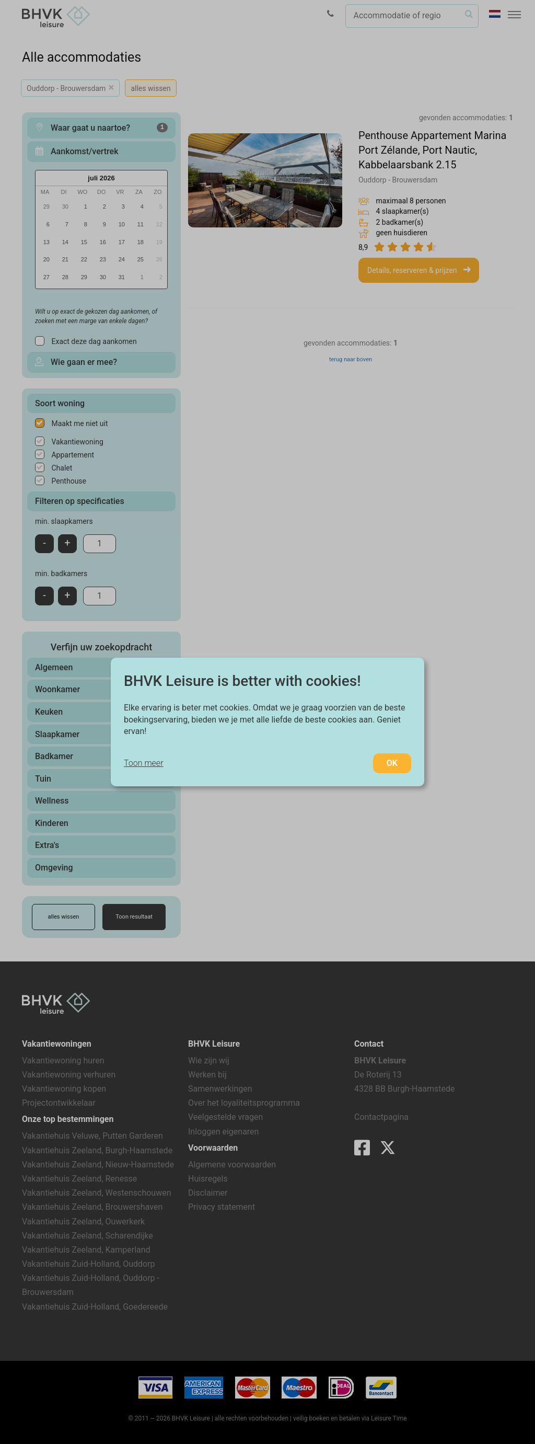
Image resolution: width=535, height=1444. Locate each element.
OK (392, 763)
